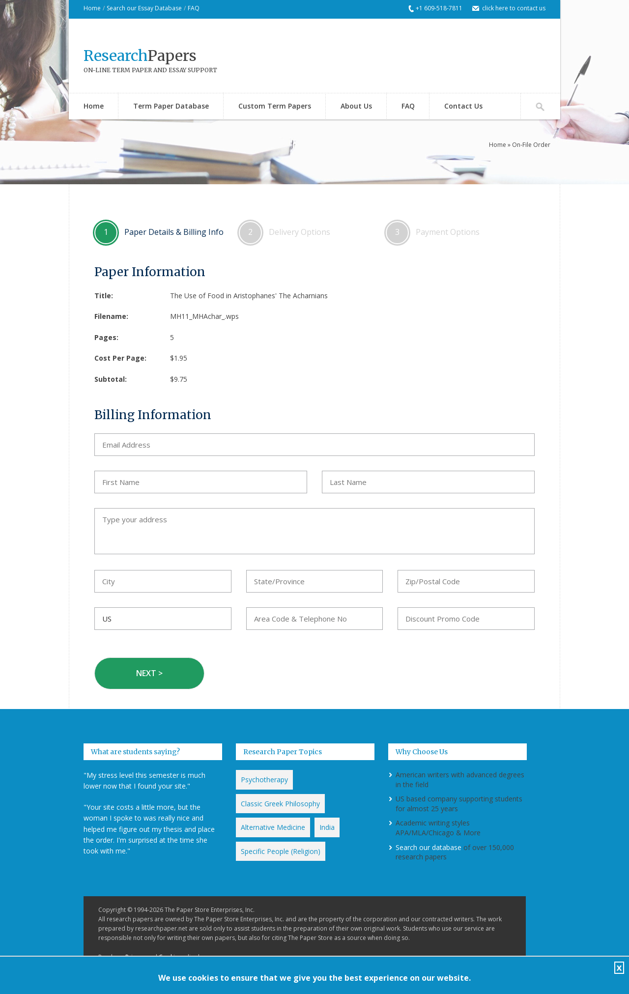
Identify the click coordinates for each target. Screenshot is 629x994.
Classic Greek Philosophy (280, 803)
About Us (356, 106)
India (327, 827)
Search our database (428, 847)
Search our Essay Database (144, 8)
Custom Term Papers (274, 106)
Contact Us (463, 106)
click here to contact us (513, 8)
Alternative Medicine (273, 827)
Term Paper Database (171, 106)
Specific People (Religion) (280, 851)
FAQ (194, 8)
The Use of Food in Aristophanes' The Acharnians (249, 295)
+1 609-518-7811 (439, 8)
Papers (140, 55)
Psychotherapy (264, 779)
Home (92, 8)
